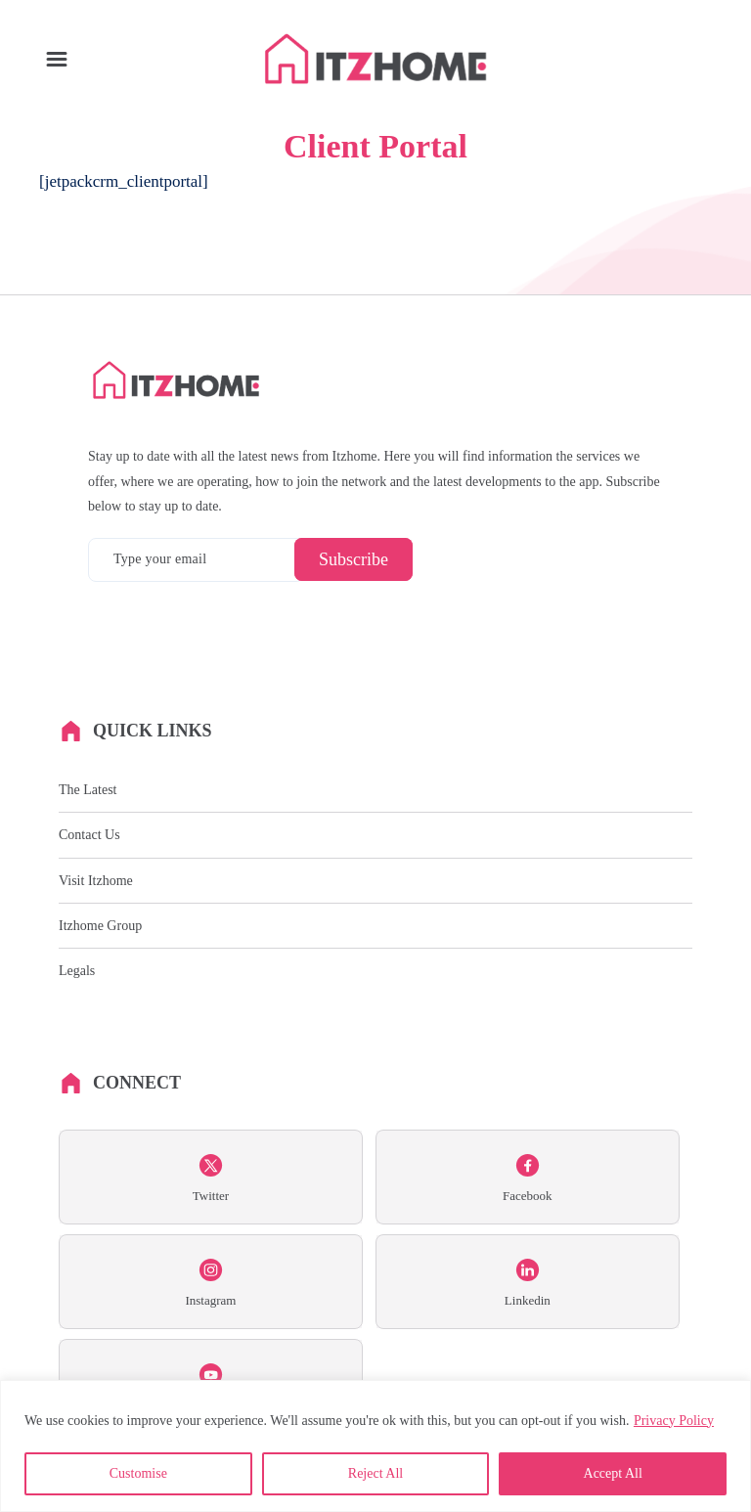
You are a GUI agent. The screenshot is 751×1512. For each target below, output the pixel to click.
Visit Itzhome (96, 880)
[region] (375, 1446)
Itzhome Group (100, 925)
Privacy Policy (674, 1420)
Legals (77, 970)
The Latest (87, 789)
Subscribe (353, 559)
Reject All (375, 1473)
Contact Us (89, 834)
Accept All (613, 1473)
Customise (138, 1473)
